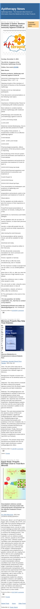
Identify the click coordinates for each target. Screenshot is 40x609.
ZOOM (16, 67)
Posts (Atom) (14, 607)
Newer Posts (5, 603)
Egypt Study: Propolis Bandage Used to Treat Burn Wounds (13, 463)
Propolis (8, 453)
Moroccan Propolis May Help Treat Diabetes (13, 322)
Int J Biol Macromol (7, 514)
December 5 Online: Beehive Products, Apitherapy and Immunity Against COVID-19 (13, 25)
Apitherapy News (13, 8)
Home (14, 603)
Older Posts (22, 603)
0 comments (20, 310)
